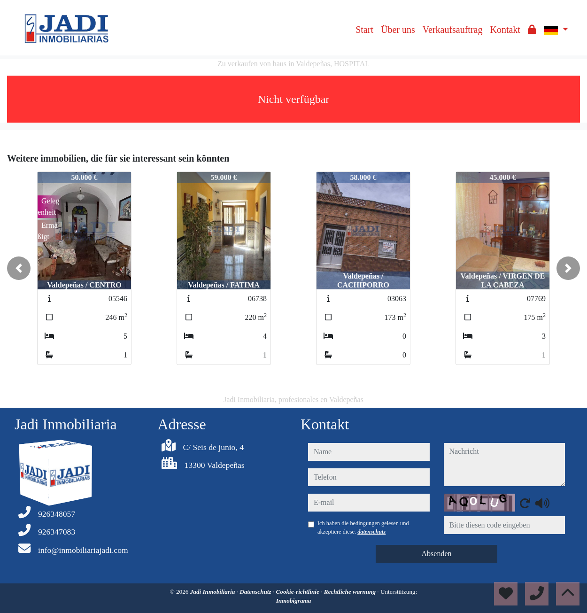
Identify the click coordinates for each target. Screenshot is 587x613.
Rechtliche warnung (351, 591)
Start (364, 29)
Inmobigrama (293, 600)
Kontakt (505, 29)
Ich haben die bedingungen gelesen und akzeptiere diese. (363, 527)
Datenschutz (256, 591)
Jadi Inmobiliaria (213, 591)
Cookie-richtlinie (298, 591)
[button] (19, 268)
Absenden (437, 554)
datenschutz (371, 531)
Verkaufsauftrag (453, 29)
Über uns (398, 29)
